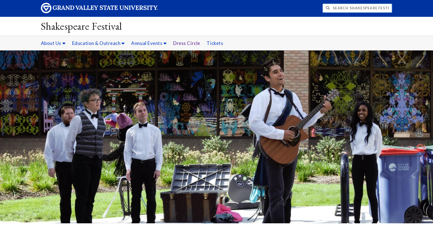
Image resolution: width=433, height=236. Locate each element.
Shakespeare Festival (81, 26)
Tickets (215, 43)
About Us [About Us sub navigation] (53, 43)
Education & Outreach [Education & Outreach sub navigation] (98, 43)
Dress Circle (186, 43)
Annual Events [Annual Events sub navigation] (149, 43)
